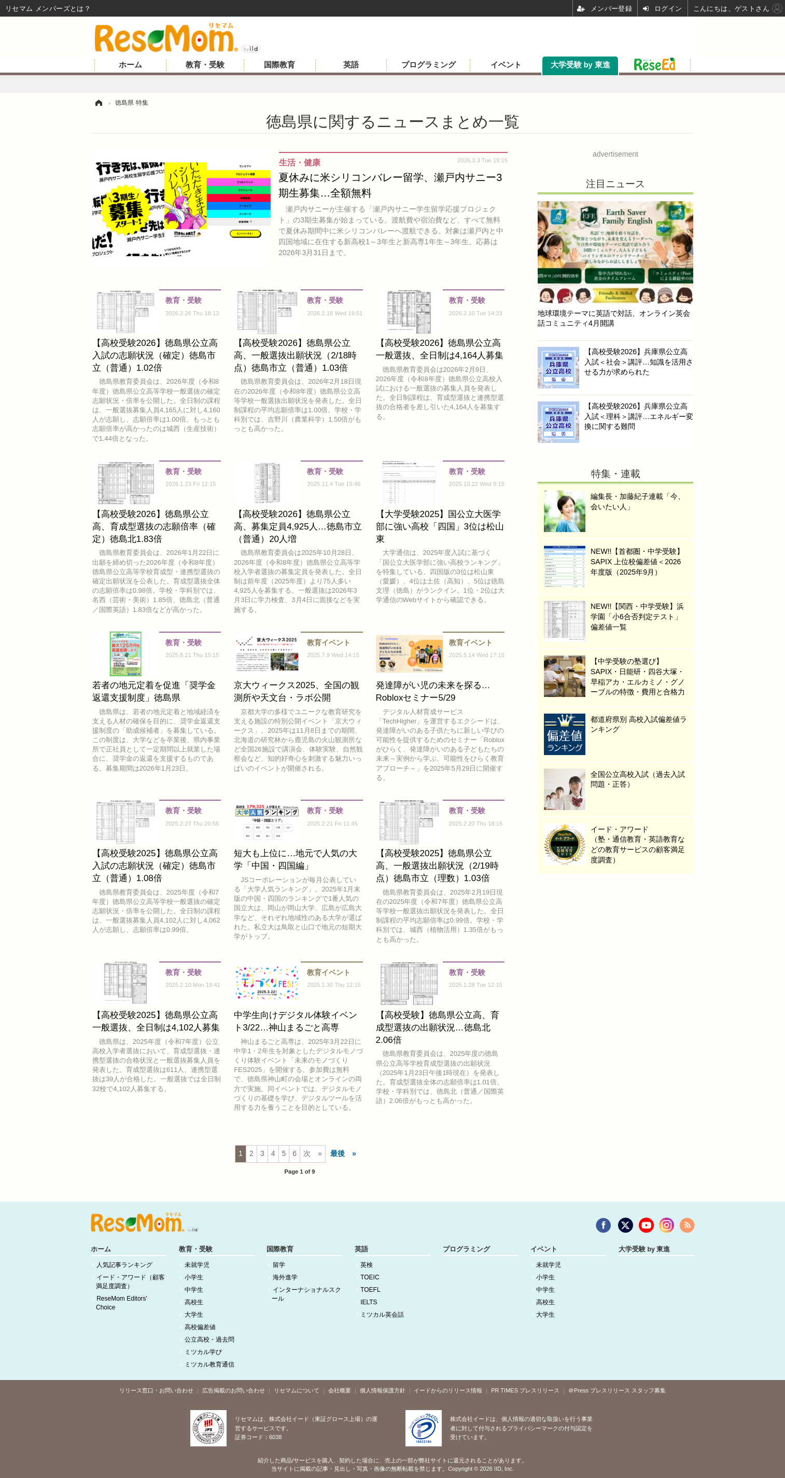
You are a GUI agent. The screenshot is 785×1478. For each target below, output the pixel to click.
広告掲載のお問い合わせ (233, 1390)
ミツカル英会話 (382, 1314)
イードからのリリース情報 (448, 1390)
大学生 (194, 1314)
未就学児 (197, 1264)
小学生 (194, 1277)
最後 (337, 1153)
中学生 (194, 1289)
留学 (279, 1264)
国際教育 (279, 65)
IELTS (368, 1302)
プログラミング (428, 65)
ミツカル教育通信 (209, 1364)
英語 (351, 65)
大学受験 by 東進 (580, 65)
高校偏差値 (200, 1327)
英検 (366, 1264)
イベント (506, 65)
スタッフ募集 (649, 1390)
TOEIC (369, 1277)
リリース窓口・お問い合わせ (156, 1390)
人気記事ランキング (124, 1264)
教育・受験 (205, 65)
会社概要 (339, 1390)
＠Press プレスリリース (599, 1390)
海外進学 (285, 1277)
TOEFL (370, 1289)
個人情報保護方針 (382, 1390)
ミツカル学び (203, 1352)
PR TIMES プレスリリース (525, 1390)
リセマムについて (296, 1390)
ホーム (130, 65)
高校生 (194, 1302)
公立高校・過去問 (209, 1339)
